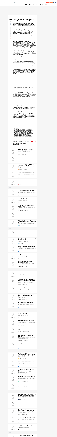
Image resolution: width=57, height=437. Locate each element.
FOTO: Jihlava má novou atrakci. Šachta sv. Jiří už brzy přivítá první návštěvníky (23, 136)
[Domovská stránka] (9, 16)
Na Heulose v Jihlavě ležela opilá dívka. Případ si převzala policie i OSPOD (22, 137)
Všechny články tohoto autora (16, 144)
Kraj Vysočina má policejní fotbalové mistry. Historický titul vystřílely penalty (22, 135)
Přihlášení (49, 2)
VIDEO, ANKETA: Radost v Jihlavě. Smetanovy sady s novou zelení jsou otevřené (23, 129)
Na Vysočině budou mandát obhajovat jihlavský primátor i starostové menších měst (23, 133)
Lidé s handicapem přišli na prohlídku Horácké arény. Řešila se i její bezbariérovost (23, 130)
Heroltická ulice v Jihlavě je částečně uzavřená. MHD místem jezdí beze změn (22, 131)
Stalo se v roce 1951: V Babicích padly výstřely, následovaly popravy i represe (22, 134)
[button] (10, 32)
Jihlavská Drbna (18, 128)
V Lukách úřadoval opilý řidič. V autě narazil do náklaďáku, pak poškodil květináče (23, 132)
